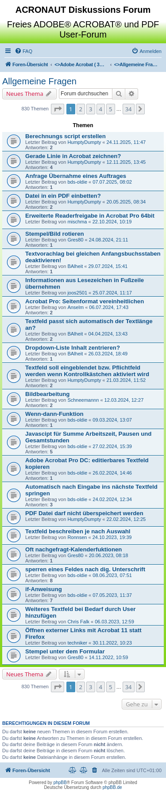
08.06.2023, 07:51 (112, 575)
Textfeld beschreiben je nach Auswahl (77, 531)
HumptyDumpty (84, 142)
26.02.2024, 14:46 (112, 472)
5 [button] (110, 109)
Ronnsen (77, 537)
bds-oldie (77, 182)
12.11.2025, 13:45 (126, 162)
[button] (57, 109)
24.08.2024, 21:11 (108, 239)
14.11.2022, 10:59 (108, 657)
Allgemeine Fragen (39, 81)
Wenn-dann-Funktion (54, 414)
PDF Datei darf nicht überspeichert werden (84, 513)
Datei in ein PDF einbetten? (63, 195)
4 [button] (100, 109)
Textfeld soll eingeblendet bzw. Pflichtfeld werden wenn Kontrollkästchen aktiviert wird (87, 370)
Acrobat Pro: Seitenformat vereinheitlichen (84, 301)
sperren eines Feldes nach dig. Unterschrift (85, 569)
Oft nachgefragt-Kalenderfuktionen (73, 549)
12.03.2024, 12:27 (124, 400)
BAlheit (75, 266)
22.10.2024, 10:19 (112, 221)
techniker (77, 642)
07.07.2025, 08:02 (112, 182)
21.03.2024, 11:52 (126, 380)
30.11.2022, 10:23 (112, 642)
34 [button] (128, 109)
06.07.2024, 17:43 (108, 307)
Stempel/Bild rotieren (54, 233)
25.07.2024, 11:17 (112, 292)
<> (81, 64)
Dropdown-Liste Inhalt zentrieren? (72, 347)
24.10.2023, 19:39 (112, 537)
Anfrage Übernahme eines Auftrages (75, 176)
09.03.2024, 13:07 (112, 419)
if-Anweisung (43, 589)
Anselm (75, 307)
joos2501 (77, 292)
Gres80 (75, 239)
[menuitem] (23, 51)
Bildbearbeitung (47, 394)
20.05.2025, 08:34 (126, 201)
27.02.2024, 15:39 (112, 446)
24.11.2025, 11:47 (126, 142)
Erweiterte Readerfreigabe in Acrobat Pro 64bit (89, 215)
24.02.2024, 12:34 (112, 499)
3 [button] (90, 109)
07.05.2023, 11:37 (112, 595)
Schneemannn (83, 400)
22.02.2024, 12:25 (126, 519)
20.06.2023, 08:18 (108, 555)
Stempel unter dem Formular (65, 651)
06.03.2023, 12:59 (114, 621)
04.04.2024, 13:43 (107, 333)
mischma (77, 221)
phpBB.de (112, 787)
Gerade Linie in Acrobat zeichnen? (73, 156)
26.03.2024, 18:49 (107, 353)
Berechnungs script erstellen (65, 136)
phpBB (60, 782)
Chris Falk (78, 621)
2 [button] (80, 109)
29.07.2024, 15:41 (107, 266)
